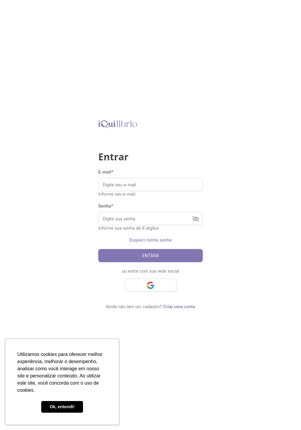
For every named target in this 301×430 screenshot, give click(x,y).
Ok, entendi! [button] (62, 406)
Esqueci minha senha (150, 239)
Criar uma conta (179, 306)
